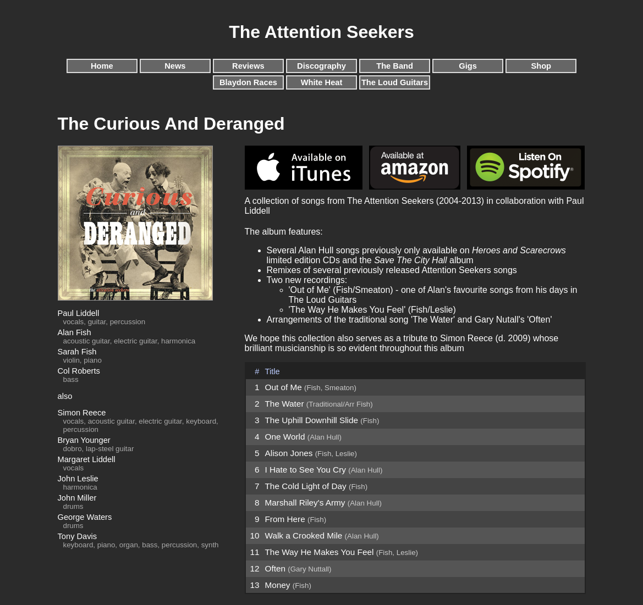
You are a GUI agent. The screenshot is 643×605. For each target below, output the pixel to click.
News (174, 66)
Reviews (248, 66)
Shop (541, 66)
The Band (394, 66)
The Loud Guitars (394, 82)
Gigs (468, 66)
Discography (321, 66)
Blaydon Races (248, 82)
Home (102, 66)
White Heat (322, 82)
